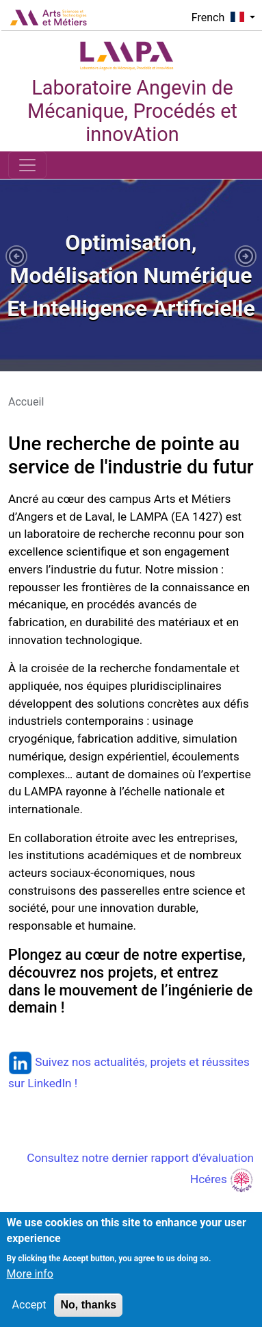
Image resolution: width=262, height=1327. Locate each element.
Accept (29, 1313)
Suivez (40, 1062)
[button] (16, 256)
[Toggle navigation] (27, 165)
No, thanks (88, 1313)
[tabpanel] (131, 275)
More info (30, 1282)
